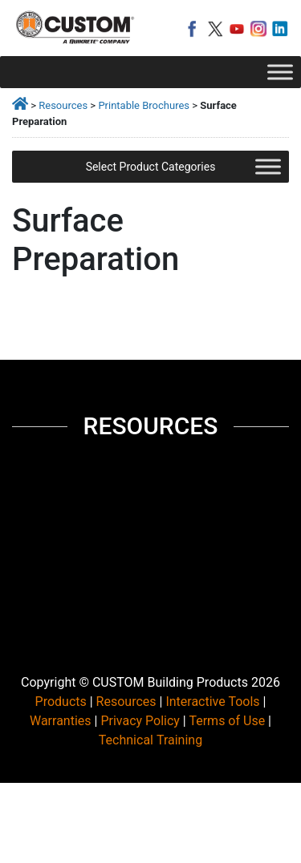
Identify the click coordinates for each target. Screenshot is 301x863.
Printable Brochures (143, 105)
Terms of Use (227, 720)
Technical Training (150, 740)
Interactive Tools (212, 701)
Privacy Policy (140, 720)
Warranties (61, 720)
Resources (63, 105)
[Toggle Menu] (280, 71)
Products (61, 701)
